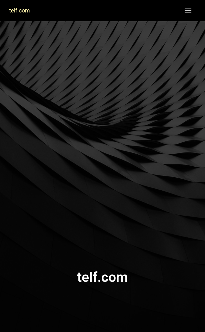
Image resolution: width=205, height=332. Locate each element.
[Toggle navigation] (188, 10)
